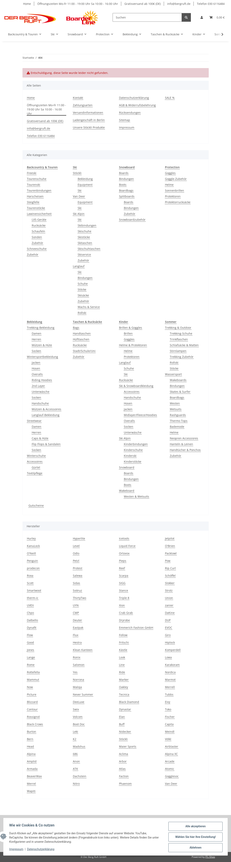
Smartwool (34, 590)
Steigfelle (33, 202)
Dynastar (125, 709)
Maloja (77, 687)
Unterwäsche (40, 392)
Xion (122, 605)
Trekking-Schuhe (181, 333)
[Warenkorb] (217, 17)
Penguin (32, 561)
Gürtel (36, 467)
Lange (31, 657)
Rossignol (33, 717)
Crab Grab (126, 613)
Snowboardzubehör (132, 219)
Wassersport (173, 374)
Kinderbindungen (136, 444)
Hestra (77, 642)
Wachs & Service (89, 307)
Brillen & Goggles (130, 327)
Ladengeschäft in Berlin (89, 120)
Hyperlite (79, 538)
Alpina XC (171, 754)
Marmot (170, 679)
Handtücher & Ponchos (185, 450)
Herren (36, 339)
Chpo (30, 613)
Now (30, 687)
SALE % (170, 98)
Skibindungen (87, 225)
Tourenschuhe (36, 179)
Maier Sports (127, 746)
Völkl (168, 739)
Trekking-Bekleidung (40, 327)
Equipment (85, 185)
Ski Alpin (78, 214)
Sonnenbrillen (174, 190)
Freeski (31, 173)
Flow (30, 635)
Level (76, 546)
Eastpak (78, 627)
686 (75, 754)
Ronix (76, 657)
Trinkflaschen (179, 339)
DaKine (170, 613)
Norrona (78, 679)
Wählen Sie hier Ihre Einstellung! (195, 837)
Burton (31, 731)
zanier (169, 605)
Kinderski (130, 456)
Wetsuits (175, 409)
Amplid (32, 761)
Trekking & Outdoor (178, 327)
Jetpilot (169, 538)
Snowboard (126, 467)
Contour (32, 709)
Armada (32, 769)
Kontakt (78, 98)
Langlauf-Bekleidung (45, 415)
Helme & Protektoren (133, 345)
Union (169, 598)
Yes (75, 672)
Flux (75, 635)
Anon (76, 761)
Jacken (36, 362)
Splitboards (126, 196)
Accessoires (35, 461)
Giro (168, 635)
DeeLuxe (78, 702)
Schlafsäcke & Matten (184, 345)
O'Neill (31, 553)
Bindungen (85, 278)
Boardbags (126, 190)
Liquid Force (127, 546)
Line (122, 665)
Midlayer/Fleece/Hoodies (140, 415)
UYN (76, 605)
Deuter (77, 620)
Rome (31, 665)
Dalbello (32, 620)
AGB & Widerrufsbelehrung (137, 105)
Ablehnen (195, 847)
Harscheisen (35, 196)
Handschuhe (40, 403)
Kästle (123, 650)
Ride (122, 672)
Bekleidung (85, 179)
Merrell (170, 687)
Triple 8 (124, 598)
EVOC (168, 627)
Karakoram (172, 665)
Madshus (79, 746)
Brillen (128, 333)
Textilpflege (34, 473)
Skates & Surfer (180, 392)
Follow (123, 635)
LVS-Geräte (39, 219)
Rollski (82, 313)
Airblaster (171, 746)
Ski (79, 190)
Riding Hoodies (42, 380)
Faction (124, 776)
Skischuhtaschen (89, 249)
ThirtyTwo (79, 598)
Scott (30, 583)
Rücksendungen (130, 112)
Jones (30, 650)
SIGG (122, 583)
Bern (30, 739)
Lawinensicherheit (39, 214)
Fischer (170, 717)
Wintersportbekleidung (42, 357)
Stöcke (82, 289)
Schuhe (83, 284)
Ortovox (124, 553)
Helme (169, 185)
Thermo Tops (178, 421)
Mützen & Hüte (42, 345)
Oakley (123, 687)
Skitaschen (85, 243)
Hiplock (170, 642)
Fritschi (124, 642)
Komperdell (173, 650)
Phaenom (125, 783)
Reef (122, 568)
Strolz (169, 590)
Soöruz (77, 590)
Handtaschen (82, 333)
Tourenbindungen (39, 190)
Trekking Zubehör (181, 357)
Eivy (167, 702)
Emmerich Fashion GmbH (136, 627)
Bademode (177, 426)
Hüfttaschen (81, 339)
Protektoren (173, 196)
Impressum (17, 849)
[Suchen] (147, 17)
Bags (76, 327)
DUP (168, 620)
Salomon (78, 665)
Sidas (76, 583)
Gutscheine (36, 505)
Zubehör (37, 243)
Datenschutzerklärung (41, 849)
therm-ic (32, 598)
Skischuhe (84, 231)
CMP (76, 613)
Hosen (36, 368)
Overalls (37, 374)
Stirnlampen (178, 351)
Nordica (170, 672)
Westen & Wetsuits (136, 496)
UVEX (30, 605)
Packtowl (171, 553)
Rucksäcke (39, 225)
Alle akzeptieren (195, 826)
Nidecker (125, 731)
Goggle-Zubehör (176, 179)
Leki (75, 731)
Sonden (37, 237)
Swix (76, 709)
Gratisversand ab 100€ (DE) (142, 4)
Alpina (31, 754)
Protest (77, 568)
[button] (201, 17)
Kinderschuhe (133, 450)
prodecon (33, 568)
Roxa (30, 575)
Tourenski (33, 185)
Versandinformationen (88, 112)
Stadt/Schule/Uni (84, 351)
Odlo (76, 553)
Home (27, 4)
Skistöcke (84, 237)
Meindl (169, 731)
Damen (36, 333)
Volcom (77, 717)
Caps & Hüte (40, 438)
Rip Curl (170, 568)
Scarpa (123, 575)
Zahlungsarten (83, 105)
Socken (36, 351)
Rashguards (178, 415)
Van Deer (79, 196)
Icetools (124, 538)
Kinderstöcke (132, 461)
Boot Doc (79, 724)
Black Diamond (129, 702)
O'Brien (170, 546)
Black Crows (35, 724)
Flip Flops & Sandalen (46, 444)
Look (122, 657)
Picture (31, 694)
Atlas (122, 769)
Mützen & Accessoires (46, 409)
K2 (74, 739)
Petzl (76, 561)
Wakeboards (178, 380)
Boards (123, 173)
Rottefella (33, 672)
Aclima (123, 754)
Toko (168, 709)
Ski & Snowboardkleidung (136, 386)
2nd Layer (38, 386)
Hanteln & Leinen (181, 444)
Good (30, 642)
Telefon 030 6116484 (211, 4)
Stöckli (77, 173)
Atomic (169, 769)
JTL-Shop (210, 857)
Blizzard (32, 702)
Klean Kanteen (83, 650)
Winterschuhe (36, 456)
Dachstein (79, 776)
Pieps (122, 561)
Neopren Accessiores (184, 438)
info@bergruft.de (178, 4)
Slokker (170, 583)
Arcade (169, 761)
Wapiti (31, 791)
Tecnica (124, 694)
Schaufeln (38, 231)
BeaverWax (34, 776)
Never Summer (83, 694)
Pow (167, 561)
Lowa (168, 657)
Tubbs (169, 694)
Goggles (170, 173)
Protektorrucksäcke (177, 202)
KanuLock (33, 546)
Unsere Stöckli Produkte (89, 127)
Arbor (123, 761)
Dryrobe (124, 620)
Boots (122, 185)
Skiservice (84, 254)
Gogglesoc (172, 776)
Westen (175, 403)
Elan (122, 717)
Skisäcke (83, 295)
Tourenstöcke (36, 208)
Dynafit (31, 627)
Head (30, 746)
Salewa (77, 575)
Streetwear (34, 421)
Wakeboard (126, 491)
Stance (123, 590)
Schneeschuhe (37, 249)
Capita (169, 724)
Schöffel (170, 575)
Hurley (31, 538)
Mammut (33, 679)
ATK (75, 769)
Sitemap (124, 120)
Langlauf (78, 266)
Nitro (76, 783)
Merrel (31, 783)
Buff (121, 724)
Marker (124, 679)
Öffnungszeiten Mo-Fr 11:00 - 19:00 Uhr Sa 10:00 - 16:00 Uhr (77, 4)
